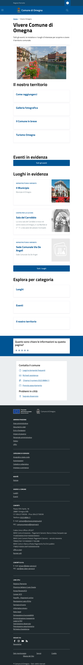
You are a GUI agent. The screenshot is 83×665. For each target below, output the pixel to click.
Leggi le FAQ (17, 621)
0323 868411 (25, 517)
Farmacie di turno (19, 604)
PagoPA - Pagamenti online (23, 597)
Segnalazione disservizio (22, 623)
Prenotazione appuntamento (23, 626)
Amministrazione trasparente (24, 618)
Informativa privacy (20, 608)
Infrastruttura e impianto (26, 183)
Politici (15, 441)
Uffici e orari (17, 549)
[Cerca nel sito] (66, 10)
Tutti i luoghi (41, 268)
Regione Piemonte (19, 3)
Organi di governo (19, 434)
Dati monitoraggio (19, 653)
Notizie (15, 480)
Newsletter (17, 644)
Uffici (15, 444)
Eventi (15, 496)
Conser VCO (17, 594)
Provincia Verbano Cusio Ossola (24, 587)
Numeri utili (17, 553)
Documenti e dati (19, 427)
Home (15, 19)
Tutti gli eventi (41, 163)
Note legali (17, 611)
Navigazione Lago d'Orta (22, 601)
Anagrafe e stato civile (21, 457)
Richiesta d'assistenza (21, 629)
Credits (54, 653)
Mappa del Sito (28, 656)
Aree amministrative (20, 423)
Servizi (39, 653)
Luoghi (15, 493)
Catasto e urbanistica (21, 464)
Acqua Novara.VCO (20, 590)
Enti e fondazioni (19, 430)
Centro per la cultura (24, 213)
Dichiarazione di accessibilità (23, 615)
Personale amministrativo (22, 437)
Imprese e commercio (21, 467)
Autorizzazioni (18, 460)
